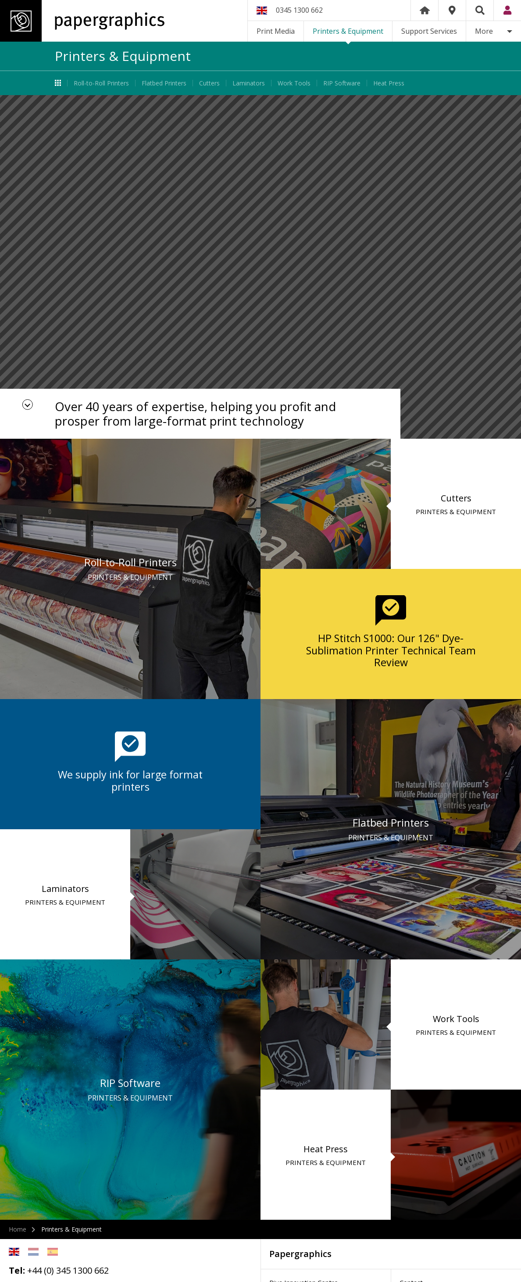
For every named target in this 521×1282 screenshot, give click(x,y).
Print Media (276, 31)
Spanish (52, 1252)
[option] (260, 267)
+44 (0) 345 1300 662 (68, 1270)
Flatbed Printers (164, 83)
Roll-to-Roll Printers (101, 83)
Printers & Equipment (348, 31)
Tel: (17, 1270)
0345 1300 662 (299, 10)
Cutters (209, 83)
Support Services (429, 31)
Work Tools (294, 83)
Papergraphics (82, 21)
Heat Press (388, 83)
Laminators (248, 83)
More (484, 31)
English (14, 1252)
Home (424, 10)
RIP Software (341, 83)
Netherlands (33, 1252)
